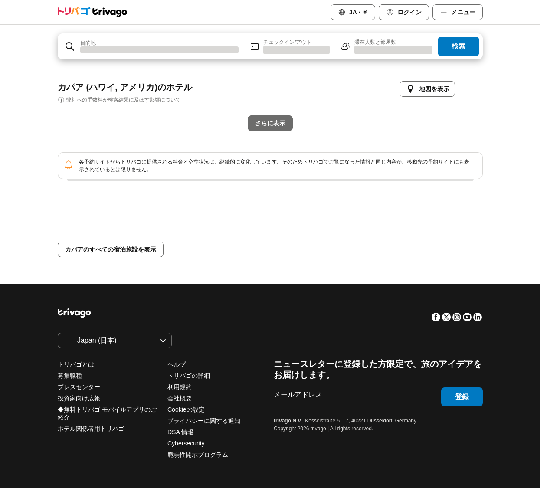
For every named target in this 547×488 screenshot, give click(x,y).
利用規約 (179, 386)
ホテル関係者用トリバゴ (91, 428)
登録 (462, 396)
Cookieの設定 (186, 409)
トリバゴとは (76, 364)
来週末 (317, 235)
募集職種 (70, 375)
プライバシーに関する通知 (203, 420)
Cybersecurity (186, 443)
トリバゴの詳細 (188, 375)
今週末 (270, 235)
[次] (422, 80)
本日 (184, 235)
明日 (226, 235)
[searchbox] (159, 49)
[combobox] (151, 46)
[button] (150, 46)
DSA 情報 (180, 432)
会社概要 (179, 398)
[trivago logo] (92, 12)
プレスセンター (79, 386)
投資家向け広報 (79, 398)
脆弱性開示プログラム (197, 454)
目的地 (88, 42)
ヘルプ (176, 364)
